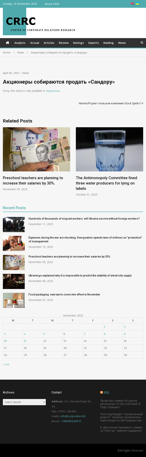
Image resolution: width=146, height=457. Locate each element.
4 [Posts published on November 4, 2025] (25, 334)
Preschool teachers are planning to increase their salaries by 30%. (70, 256)
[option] (36, 159)
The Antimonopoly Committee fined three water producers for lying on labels (106, 183)
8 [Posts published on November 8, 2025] (104, 334)
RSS (106, 392)
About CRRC (52, 4)
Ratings (78, 43)
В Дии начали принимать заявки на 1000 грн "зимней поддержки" (121, 429)
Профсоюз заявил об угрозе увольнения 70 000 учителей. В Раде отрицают (120, 404)
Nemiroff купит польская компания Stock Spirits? (110, 103)
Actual (34, 43)
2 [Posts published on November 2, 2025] (124, 327)
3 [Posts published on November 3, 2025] (5, 334)
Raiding (108, 43)
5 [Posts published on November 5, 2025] (44, 334)
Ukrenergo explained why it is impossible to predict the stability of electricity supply (80, 275)
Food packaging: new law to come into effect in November (64, 294)
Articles (49, 43)
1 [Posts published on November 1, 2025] (104, 327)
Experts (93, 43)
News (122, 43)
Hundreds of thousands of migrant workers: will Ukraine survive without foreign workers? (84, 218)
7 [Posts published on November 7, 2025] (84, 334)
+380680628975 (71, 421)
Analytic (20, 43)
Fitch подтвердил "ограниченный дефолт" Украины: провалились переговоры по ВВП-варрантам (121, 417)
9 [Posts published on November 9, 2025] (124, 334)
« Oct (6, 364)
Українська (53, 91)
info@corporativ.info (73, 416)
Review (64, 43)
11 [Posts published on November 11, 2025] (25, 341)
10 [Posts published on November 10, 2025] (5, 341)
